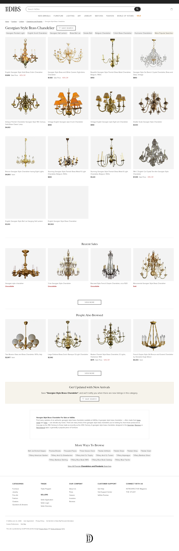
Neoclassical (40, 427)
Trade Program (46, 489)
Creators (15, 501)
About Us (72, 489)
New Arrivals (44, 16)
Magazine (136, 489)
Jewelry (88, 16)
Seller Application (47, 500)
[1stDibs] (13, 9)
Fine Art (15, 495)
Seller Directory (46, 506)
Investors (72, 498)
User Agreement (29, 521)
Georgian (130, 425)
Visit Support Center (105, 492)
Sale (139, 16)
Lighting (70, 16)
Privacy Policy (40, 521)
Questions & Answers (20, 504)
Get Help (101, 489)
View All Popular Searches (89, 466)
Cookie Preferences (12, 524)
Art (79, 16)
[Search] (81, 9)
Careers (72, 495)
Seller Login (45, 503)
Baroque (138, 425)
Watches (99, 16)
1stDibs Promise (103, 495)
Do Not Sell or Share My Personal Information (60, 521)
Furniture (58, 16)
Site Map (23, 524)
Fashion (110, 16)
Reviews (72, 501)
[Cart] (172, 9)
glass (45, 422)
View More (89, 302)
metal (38, 422)
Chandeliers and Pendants (34, 21)
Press (71, 492)
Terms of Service (56, 529)
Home (7, 21)
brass (138, 420)
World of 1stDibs (125, 16)
